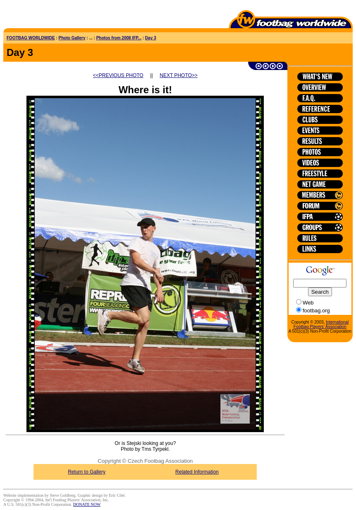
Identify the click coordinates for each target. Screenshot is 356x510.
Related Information (197, 472)
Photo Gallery (72, 38)
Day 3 (150, 38)
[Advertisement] (51, 15)
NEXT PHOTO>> (179, 75)
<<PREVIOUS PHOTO (118, 75)
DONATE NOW (86, 504)
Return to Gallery (86, 472)
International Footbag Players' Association (321, 324)
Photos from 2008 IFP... (118, 38)
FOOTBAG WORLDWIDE (31, 38)
